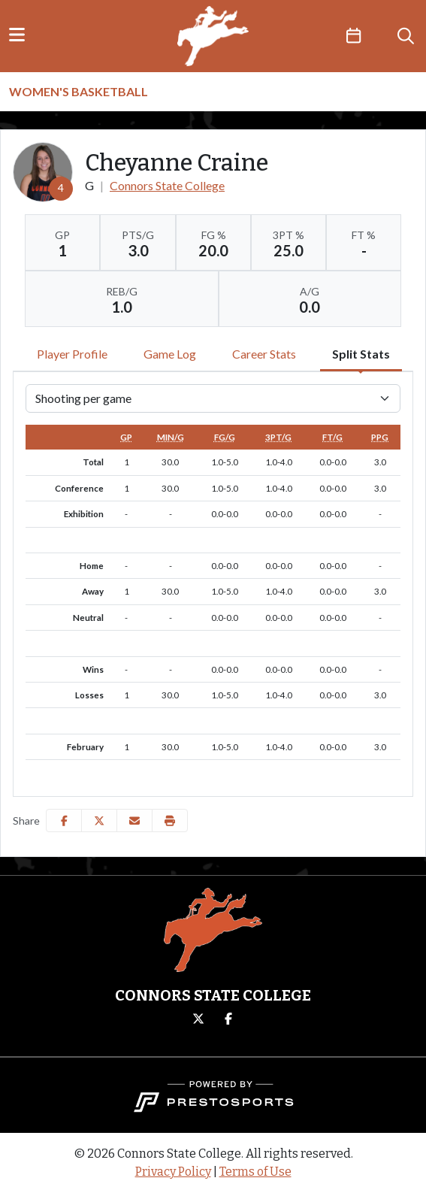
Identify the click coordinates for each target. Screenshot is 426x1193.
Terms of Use (255, 1171)
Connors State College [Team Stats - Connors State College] (167, 185)
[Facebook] (228, 1019)
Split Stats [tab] (361, 354)
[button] (170, 820)
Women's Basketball (78, 91)
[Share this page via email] (134, 820)
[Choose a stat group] (213, 398)
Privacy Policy (173, 1171)
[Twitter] (198, 1019)
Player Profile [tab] (72, 354)
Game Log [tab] (170, 354)
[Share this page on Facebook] (64, 820)
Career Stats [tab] (264, 354)
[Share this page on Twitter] (99, 820)
